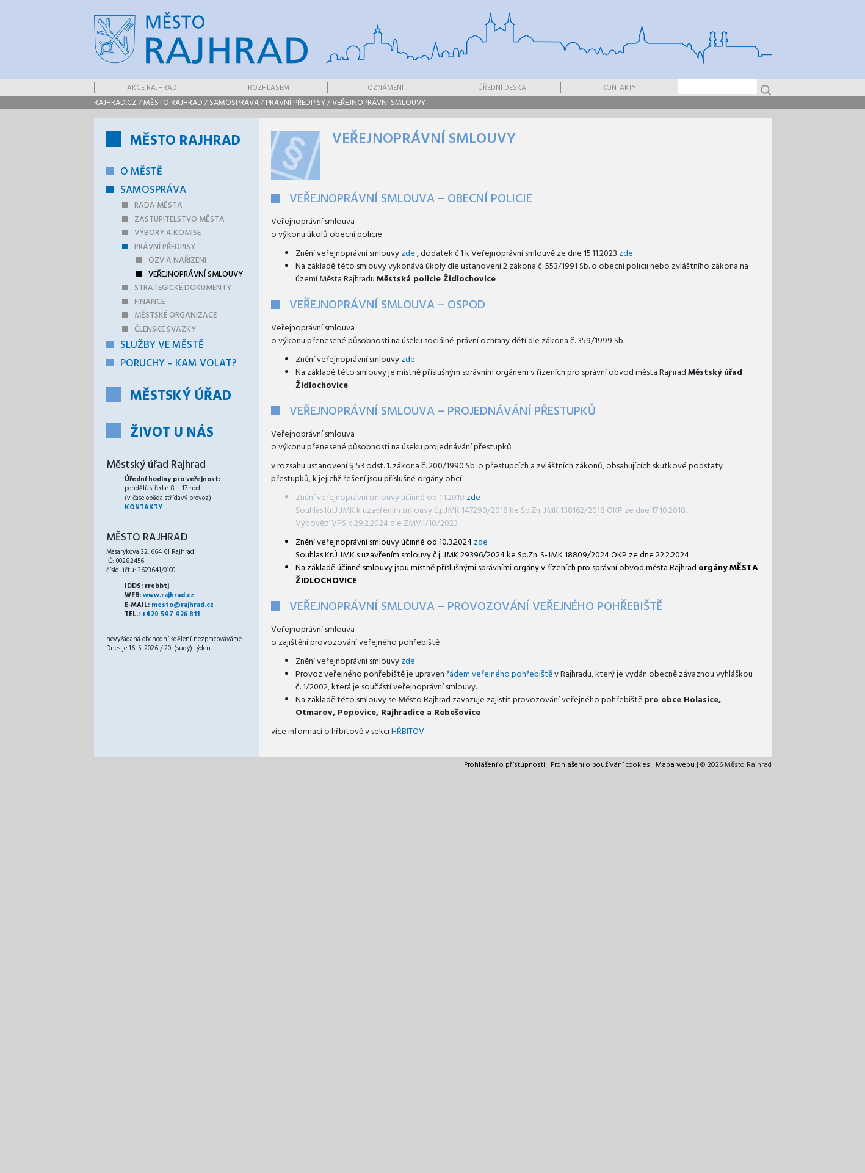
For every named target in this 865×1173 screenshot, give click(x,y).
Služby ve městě (162, 345)
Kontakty (619, 88)
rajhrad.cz (115, 102)
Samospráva (234, 102)
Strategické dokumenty (182, 287)
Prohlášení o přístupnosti (504, 765)
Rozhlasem (268, 88)
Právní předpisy (295, 102)
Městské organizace (175, 315)
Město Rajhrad (173, 102)
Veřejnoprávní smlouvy (378, 102)
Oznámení (385, 88)
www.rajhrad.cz (168, 595)
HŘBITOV (407, 732)
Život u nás (172, 433)
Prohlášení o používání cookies (600, 765)
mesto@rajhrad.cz (182, 605)
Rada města (158, 205)
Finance (149, 302)
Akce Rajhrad (152, 88)
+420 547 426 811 (171, 614)
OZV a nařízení (177, 260)
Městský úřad (180, 396)
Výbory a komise (167, 233)
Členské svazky (165, 329)
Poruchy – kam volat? (178, 363)
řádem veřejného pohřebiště (500, 674)
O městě (141, 172)
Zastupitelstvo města (179, 219)
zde (408, 254)
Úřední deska (502, 88)
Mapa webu (675, 765)
